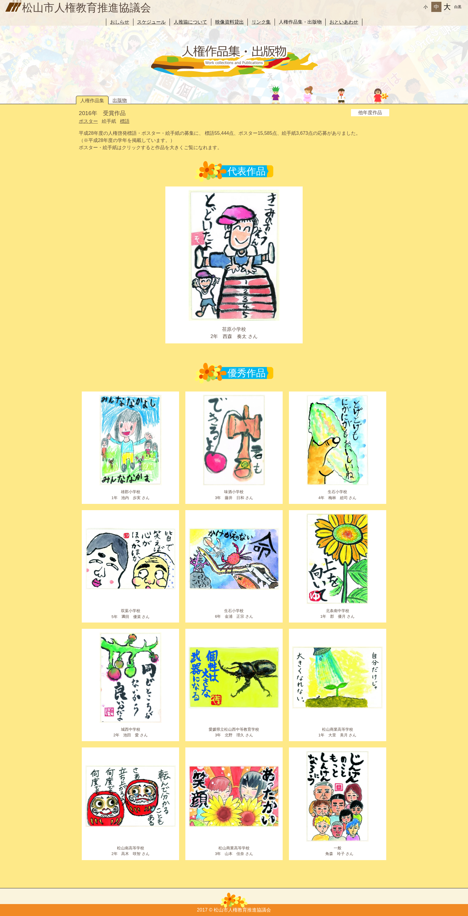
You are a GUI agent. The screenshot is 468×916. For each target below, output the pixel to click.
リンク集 (261, 22)
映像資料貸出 (229, 22)
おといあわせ (344, 22)
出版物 (120, 100)
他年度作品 (370, 112)
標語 (125, 121)
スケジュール (151, 22)
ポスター (88, 121)
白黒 (457, 7)
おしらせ (119, 22)
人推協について (190, 22)
